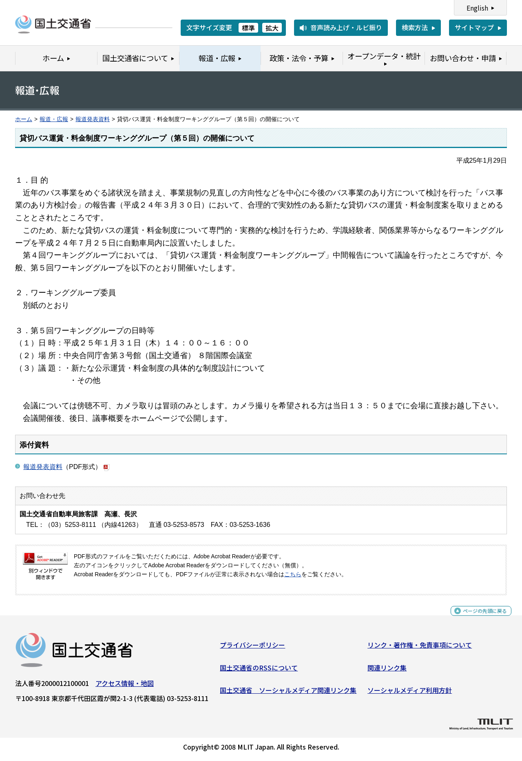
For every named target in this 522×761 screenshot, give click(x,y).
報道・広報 (54, 119)
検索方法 (415, 27)
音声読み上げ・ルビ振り (346, 27)
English (477, 8)
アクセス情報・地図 (124, 686)
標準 (248, 28)
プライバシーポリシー (252, 648)
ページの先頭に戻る (478, 618)
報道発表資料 (92, 119)
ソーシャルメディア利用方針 (409, 693)
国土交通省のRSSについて (259, 670)
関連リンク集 (387, 670)
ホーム (23, 119)
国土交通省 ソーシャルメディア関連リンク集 (288, 693)
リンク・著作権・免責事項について (419, 648)
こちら (292, 574)
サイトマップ (474, 27)
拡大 (272, 28)
